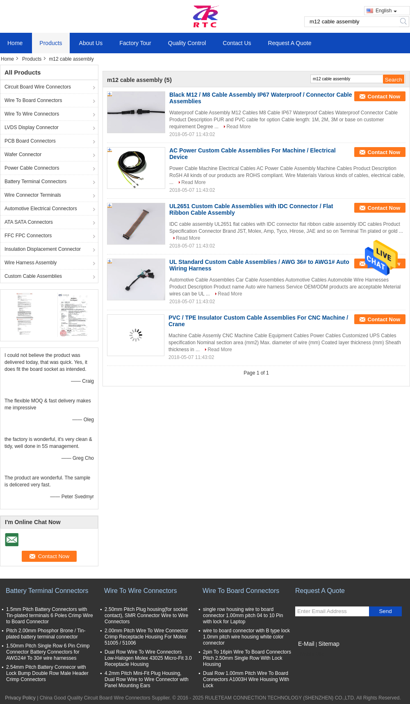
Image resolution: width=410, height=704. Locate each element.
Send (385, 611)
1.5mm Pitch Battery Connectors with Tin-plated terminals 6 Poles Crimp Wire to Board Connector (49, 615)
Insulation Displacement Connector (43, 249)
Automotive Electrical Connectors (41, 208)
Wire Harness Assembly (31, 263)
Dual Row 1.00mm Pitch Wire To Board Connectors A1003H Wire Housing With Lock (246, 679)
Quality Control (187, 43)
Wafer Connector (23, 154)
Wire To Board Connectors (33, 100)
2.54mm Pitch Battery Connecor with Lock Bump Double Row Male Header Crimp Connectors (47, 673)
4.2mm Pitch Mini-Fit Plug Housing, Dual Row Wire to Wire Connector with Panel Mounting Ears (147, 679)
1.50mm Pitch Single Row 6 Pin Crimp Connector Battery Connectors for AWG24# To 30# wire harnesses (47, 652)
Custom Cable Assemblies (33, 276)
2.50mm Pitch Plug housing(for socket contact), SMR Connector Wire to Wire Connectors (146, 615)
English (386, 11)
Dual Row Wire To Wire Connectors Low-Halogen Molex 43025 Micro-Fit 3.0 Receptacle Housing (148, 658)
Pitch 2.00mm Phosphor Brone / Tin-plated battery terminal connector (45, 634)
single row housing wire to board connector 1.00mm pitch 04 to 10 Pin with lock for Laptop (243, 615)
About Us (91, 43)
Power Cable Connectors (32, 168)
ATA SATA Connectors (29, 222)
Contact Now (384, 96)
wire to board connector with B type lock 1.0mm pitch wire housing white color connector (246, 637)
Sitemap (328, 643)
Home (15, 43)
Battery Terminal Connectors (35, 181)
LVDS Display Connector (32, 127)
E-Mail (306, 643)
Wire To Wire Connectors (32, 114)
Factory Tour (135, 43)
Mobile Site (309, 654)
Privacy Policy (20, 698)
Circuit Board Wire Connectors (38, 87)
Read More (238, 126)
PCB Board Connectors (30, 141)
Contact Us (237, 43)
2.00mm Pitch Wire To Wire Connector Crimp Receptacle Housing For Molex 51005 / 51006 (146, 637)
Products (50, 43)
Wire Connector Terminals (33, 195)
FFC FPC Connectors (28, 235)
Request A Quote (290, 43)
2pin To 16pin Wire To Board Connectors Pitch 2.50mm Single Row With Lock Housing (247, 658)
